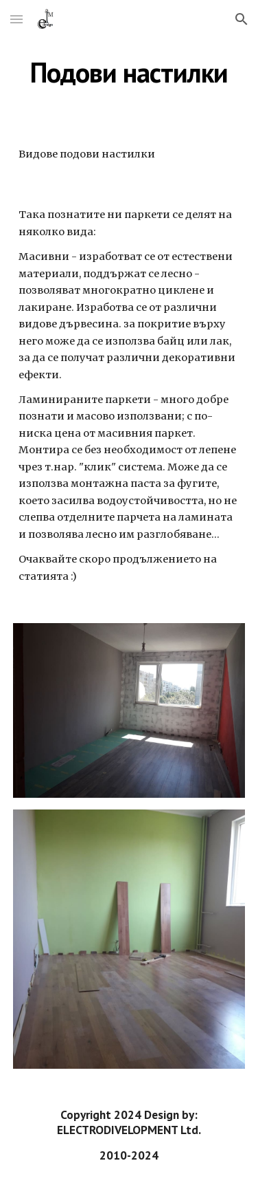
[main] (129, 72)
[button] (16, 19)
